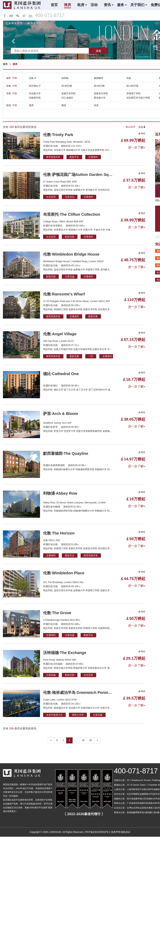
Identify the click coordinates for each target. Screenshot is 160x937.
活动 (94, 5)
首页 (54, 5)
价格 (141, 127)
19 (83, 740)
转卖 (96, 105)
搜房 (67, 5)
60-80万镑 (99, 86)
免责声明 (115, 832)
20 (90, 740)
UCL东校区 (67, 97)
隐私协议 (125, 832)
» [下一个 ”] (97, 740)
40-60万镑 (66, 86)
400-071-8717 (49, 15)
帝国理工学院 (133, 93)
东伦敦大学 (35, 93)
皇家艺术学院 (68, 93)
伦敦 (32, 78)
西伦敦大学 (100, 97)
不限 (14, 78)
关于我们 (137, 5)
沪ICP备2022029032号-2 (97, 832)
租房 (80, 5)
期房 (63, 105)
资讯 (107, 5)
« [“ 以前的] (51, 740)
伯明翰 (64, 78)
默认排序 (130, 127)
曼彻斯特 (98, 78)
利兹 (128, 78)
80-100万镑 (132, 86)
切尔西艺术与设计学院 (138, 97)
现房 (31, 105)
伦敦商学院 (35, 97)
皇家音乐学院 (101, 93)
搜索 (98, 50)
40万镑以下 (35, 86)
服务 (120, 5)
